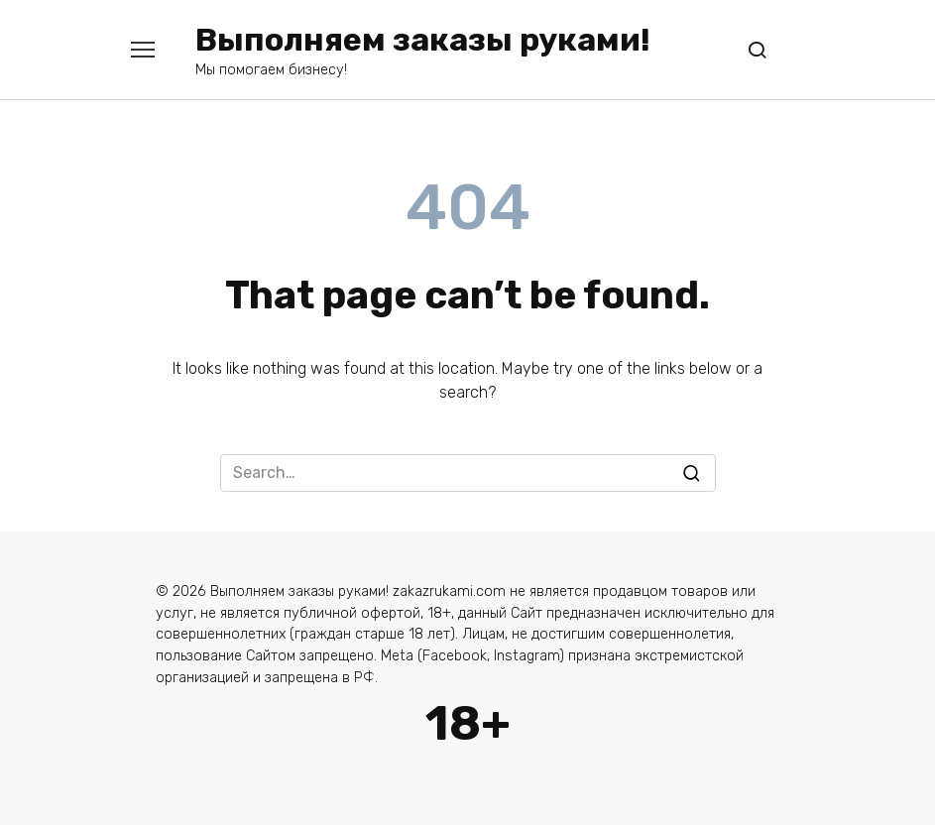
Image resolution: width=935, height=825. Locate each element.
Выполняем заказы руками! (422, 40)
